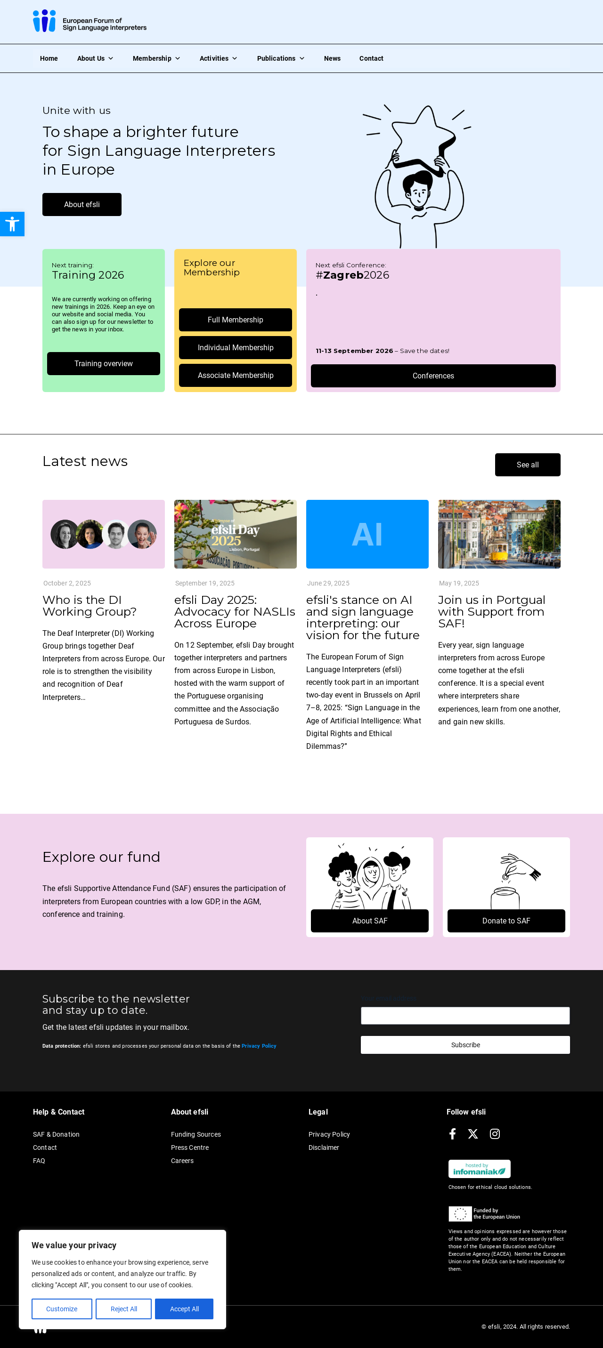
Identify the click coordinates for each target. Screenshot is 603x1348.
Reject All (123, 1309)
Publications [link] (281, 58)
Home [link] (49, 58)
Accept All (184, 1309)
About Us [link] (95, 58)
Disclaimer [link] (324, 1147)
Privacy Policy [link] (329, 1134)
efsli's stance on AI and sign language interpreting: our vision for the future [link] (363, 617)
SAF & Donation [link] (56, 1134)
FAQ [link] (39, 1160)
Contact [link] (371, 58)
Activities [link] (219, 58)
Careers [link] (182, 1160)
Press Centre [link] (190, 1147)
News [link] (332, 58)
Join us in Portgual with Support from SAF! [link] (492, 611)
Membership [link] (157, 58)
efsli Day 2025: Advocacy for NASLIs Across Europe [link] (234, 611)
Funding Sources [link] (196, 1134)
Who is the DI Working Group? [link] (89, 605)
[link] (12, 224)
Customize (61, 1309)
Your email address (388, 998)
